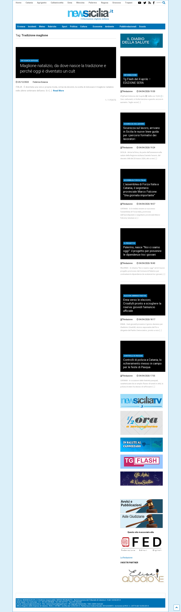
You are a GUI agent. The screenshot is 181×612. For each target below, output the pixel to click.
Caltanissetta (57, 3)
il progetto (129, 243)
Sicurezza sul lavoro (134, 124)
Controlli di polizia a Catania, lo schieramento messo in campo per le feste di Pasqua (142, 363)
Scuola (142, 26)
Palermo (93, 3)
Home (18, 3)
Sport (64, 26)
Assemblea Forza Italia (135, 180)
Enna (70, 3)
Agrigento (42, 3)
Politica (73, 26)
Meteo (42, 26)
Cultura (83, 26)
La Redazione (126, 558)
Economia (97, 26)
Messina (80, 3)
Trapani (128, 3)
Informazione (130, 75)
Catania (29, 3)
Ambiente (109, 26)
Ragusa (104, 3)
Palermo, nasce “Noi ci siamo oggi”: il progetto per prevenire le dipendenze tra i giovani (142, 251)
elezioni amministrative (135, 296)
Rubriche (52, 26)
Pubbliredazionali (128, 26)
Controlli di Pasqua (133, 356)
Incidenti (32, 26)
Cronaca (21, 26)
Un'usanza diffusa (29, 60)
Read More (58, 90)
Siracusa (116, 3)
